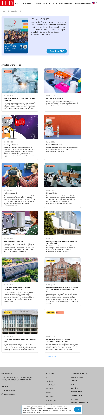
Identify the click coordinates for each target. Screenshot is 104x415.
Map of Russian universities (62, 3)
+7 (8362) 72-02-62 (9, 390)
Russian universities (43, 3)
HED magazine (26, 3)
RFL (47, 377)
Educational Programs (83, 3)
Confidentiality (76, 395)
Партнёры (74, 388)
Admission (49, 381)
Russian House (51, 400)
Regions (49, 404)
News (16, 3)
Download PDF (57, 51)
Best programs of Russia (79, 403)
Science (48, 393)
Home (3, 11)
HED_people (50, 396)
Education (49, 389)
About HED (74, 399)
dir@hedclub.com (9, 394)
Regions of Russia (77, 377)
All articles (50, 373)
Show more (52, 357)
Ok (77, 409)
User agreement (76, 392)
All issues (74, 381)
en (94, 3)
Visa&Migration (51, 385)
